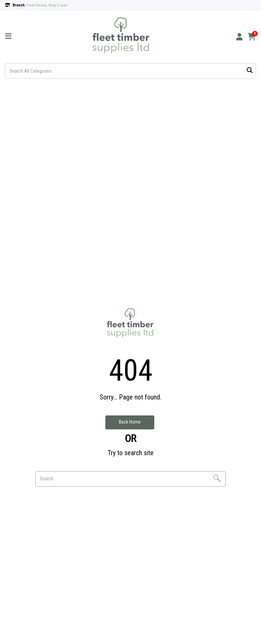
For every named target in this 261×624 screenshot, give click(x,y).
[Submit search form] (250, 71)
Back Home (130, 422)
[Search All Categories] (130, 71)
